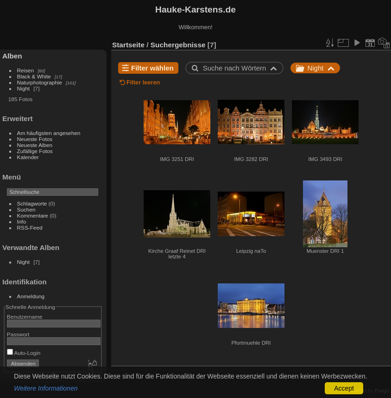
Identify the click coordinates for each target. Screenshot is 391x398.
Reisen (25, 70)
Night (23, 88)
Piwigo (382, 390)
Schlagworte (32, 203)
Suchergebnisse (178, 45)
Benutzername (25, 317)
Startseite (128, 45)
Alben (12, 56)
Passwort (18, 334)
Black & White (34, 76)
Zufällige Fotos (35, 151)
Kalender (28, 157)
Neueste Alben (35, 145)
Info (21, 221)
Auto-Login (24, 353)
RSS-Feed (30, 228)
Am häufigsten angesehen (49, 133)
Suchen (26, 209)
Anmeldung (31, 296)
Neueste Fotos (35, 139)
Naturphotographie (39, 82)
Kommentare (32, 215)
